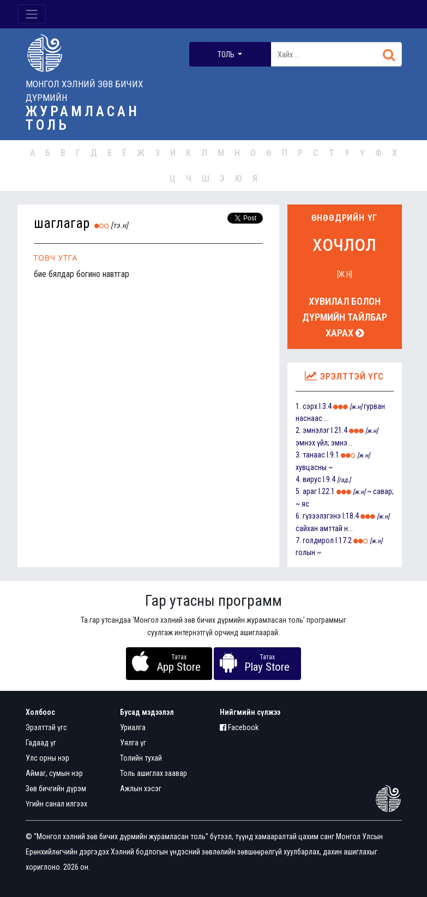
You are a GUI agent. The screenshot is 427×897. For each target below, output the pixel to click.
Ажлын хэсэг (140, 788)
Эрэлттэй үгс (46, 727)
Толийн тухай (141, 758)
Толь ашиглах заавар (153, 773)
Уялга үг (133, 742)
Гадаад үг (41, 742)
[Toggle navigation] (31, 14)
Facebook (239, 727)
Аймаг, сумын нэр (54, 773)
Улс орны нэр (47, 758)
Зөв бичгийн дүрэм (56, 788)
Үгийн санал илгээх (56, 803)
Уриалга (133, 727)
